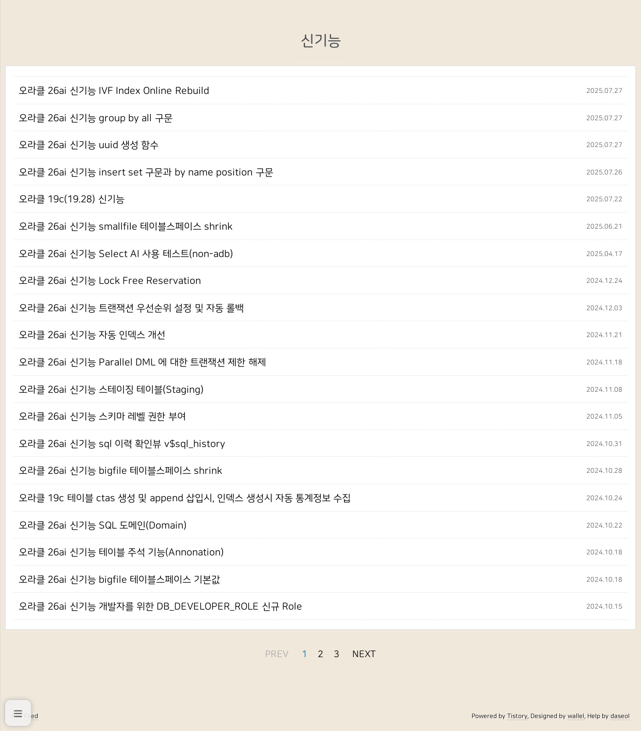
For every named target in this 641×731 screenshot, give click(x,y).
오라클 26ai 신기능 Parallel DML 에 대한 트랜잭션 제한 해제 (142, 362)
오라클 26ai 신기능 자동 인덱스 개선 (92, 335)
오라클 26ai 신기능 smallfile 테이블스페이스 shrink (125, 226)
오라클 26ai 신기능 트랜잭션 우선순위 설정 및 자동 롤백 (131, 308)
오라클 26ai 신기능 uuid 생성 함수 (89, 145)
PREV (277, 654)
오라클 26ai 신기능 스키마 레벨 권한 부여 (102, 416)
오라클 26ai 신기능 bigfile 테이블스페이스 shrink (120, 470)
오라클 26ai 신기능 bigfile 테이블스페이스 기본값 (119, 579)
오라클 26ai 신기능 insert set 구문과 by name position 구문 (146, 172)
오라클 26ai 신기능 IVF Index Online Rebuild (114, 91)
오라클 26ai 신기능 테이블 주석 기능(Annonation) (121, 552)
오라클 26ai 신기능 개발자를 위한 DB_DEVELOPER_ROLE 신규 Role (160, 606)
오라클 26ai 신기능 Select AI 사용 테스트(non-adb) (126, 254)
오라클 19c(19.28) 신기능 (71, 199)
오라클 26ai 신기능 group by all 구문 (96, 118)
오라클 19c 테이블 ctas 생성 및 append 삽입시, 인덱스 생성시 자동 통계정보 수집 (185, 498)
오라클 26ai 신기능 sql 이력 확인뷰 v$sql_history (122, 444)
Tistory (517, 716)
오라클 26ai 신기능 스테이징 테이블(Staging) (111, 389)
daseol (620, 716)
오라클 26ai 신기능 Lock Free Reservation (110, 281)
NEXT (364, 654)
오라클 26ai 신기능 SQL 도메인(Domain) (102, 525)
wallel (576, 716)
